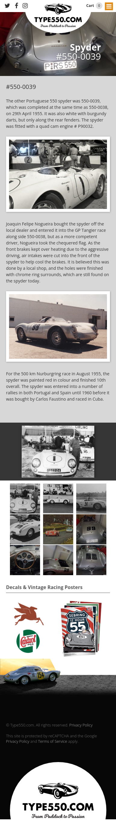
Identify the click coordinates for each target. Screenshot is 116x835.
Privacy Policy (80, 725)
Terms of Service (52, 741)
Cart (94, 5)
